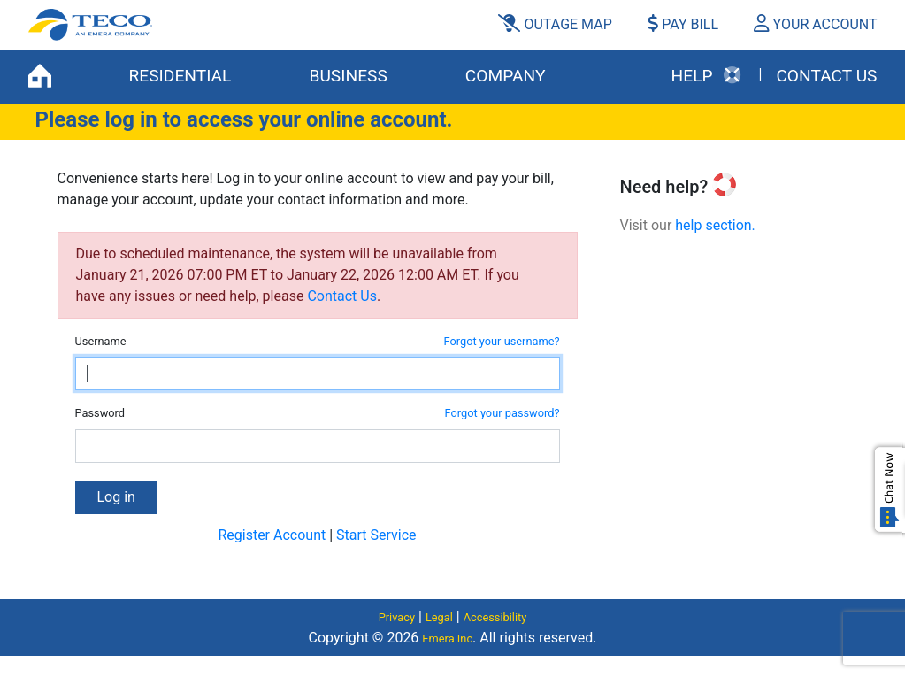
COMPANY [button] (505, 75)
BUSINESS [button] (348, 75)
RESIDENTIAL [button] (180, 75)
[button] (808, 25)
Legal (439, 617)
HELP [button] (706, 75)
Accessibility (495, 617)
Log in (116, 497)
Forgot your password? (502, 412)
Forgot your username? (502, 341)
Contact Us (342, 296)
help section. (715, 225)
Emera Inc (447, 638)
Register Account (272, 535)
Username (101, 341)
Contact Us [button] (826, 75)
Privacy (397, 617)
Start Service (376, 535)
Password (100, 412)
